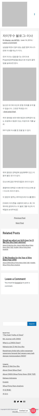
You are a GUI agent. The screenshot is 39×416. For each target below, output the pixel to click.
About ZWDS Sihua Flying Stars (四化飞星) (16, 263)
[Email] (24, 402)
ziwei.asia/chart (10, 112)
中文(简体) (7, 390)
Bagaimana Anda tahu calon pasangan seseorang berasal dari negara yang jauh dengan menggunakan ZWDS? (18, 353)
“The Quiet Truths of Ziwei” (13, 335)
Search (32, 324)
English (16, 247)
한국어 (5, 394)
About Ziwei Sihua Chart (12, 370)
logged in (18, 283)
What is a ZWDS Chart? (12, 343)
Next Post (20, 223)
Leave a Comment (10, 43)
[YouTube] (21, 402)
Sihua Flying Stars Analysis (11, 265)
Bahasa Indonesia (10, 378)
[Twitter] (18, 402)
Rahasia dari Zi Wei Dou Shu (13, 347)
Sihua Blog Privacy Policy (19, 411)
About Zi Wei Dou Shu (9, 245)
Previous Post (19, 218)
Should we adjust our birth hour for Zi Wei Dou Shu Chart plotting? (18, 241)
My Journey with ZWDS (12, 339)
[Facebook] (15, 402)
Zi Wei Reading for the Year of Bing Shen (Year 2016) (17, 258)
